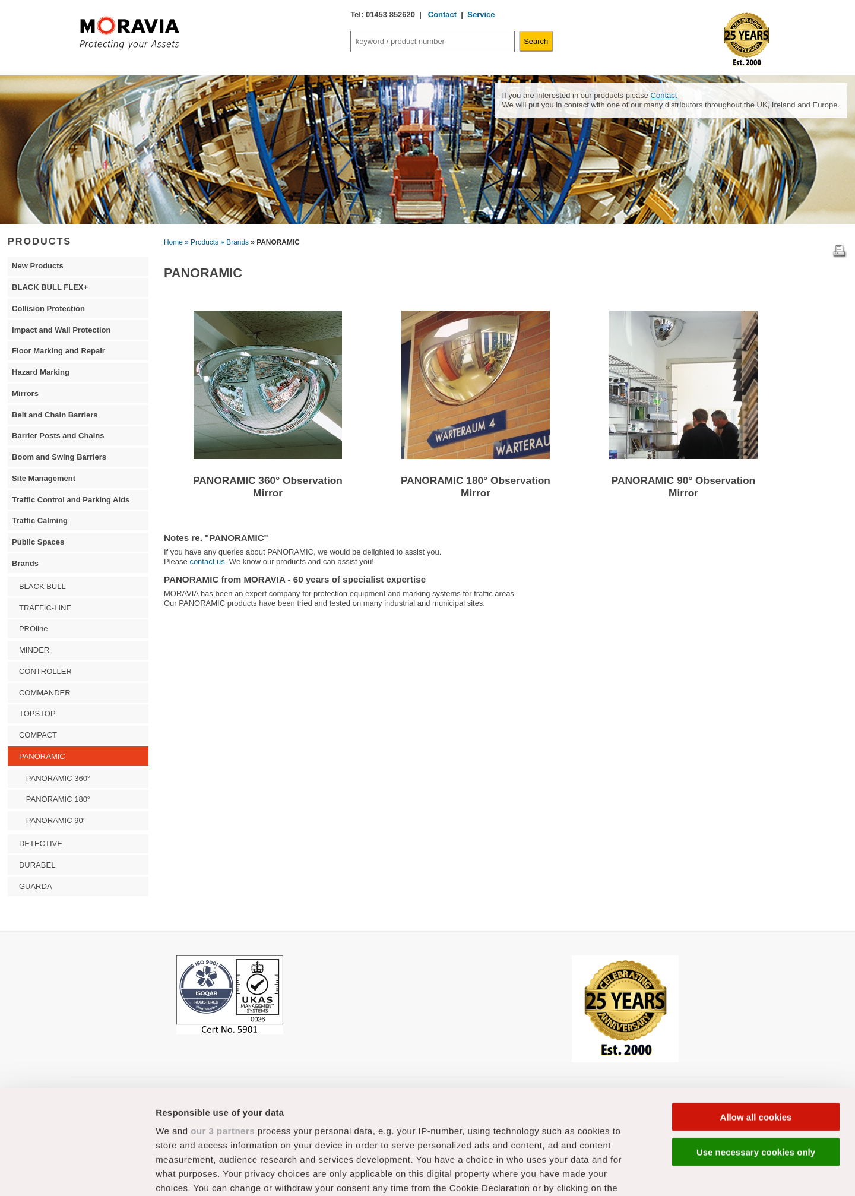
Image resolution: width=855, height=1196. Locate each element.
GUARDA (35, 886)
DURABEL (37, 864)
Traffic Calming (40, 520)
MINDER (34, 650)
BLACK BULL (42, 586)
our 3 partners (223, 1026)
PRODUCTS (39, 241)
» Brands (234, 242)
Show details (623, 1172)
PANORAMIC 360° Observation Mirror (268, 486)
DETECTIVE (40, 843)
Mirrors (25, 393)
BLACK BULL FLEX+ (50, 287)
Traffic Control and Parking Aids (70, 499)
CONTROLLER (45, 671)
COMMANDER (45, 692)
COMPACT (38, 734)
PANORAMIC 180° (58, 799)
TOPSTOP (37, 713)
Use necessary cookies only (755, 1047)
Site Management (43, 478)
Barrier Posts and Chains (58, 435)
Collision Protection (48, 308)
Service (481, 14)
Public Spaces (38, 541)
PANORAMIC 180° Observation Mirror (475, 486)
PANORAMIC (42, 756)
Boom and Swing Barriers (59, 457)
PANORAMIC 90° (56, 820)
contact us (206, 561)
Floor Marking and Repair (58, 350)
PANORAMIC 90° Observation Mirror (683, 486)
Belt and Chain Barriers (55, 414)
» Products (201, 242)
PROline (33, 628)
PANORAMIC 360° (58, 778)
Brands (25, 563)
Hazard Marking (40, 372)
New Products (38, 265)
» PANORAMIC (275, 242)
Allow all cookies (756, 1013)
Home (173, 242)
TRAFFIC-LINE (45, 607)
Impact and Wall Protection (61, 329)
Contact (441, 14)
